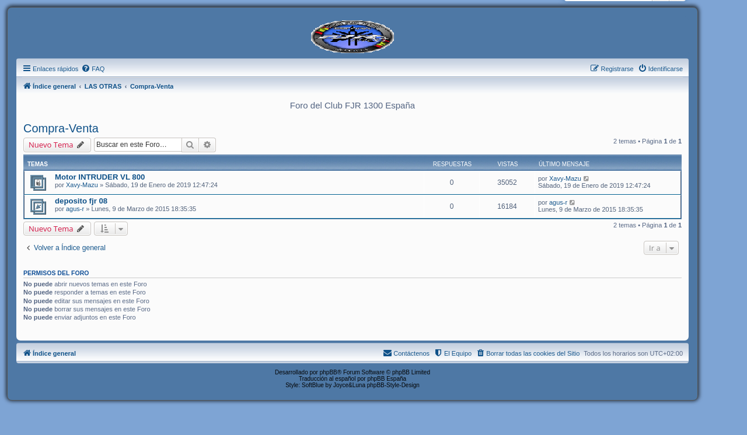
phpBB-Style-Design (393, 385)
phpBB (328, 372)
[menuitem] (92, 69)
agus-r (75, 208)
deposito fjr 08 (81, 201)
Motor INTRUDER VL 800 (100, 177)
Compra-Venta (61, 128)
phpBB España (386, 379)
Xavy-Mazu (82, 184)
